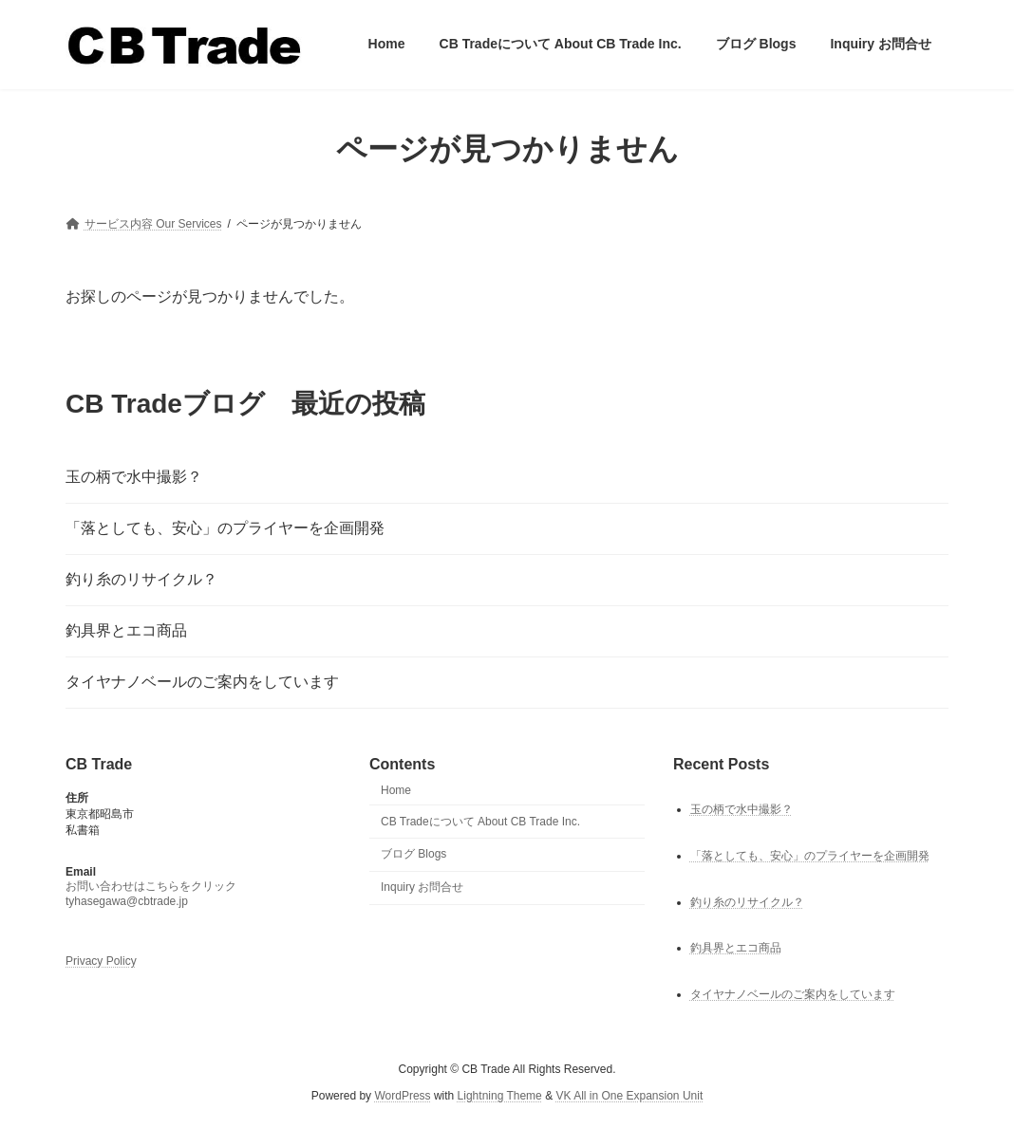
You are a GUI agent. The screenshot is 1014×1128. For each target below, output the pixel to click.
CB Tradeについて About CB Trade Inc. (480, 821)
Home (396, 790)
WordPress (402, 1095)
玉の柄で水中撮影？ (134, 477)
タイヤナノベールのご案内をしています (202, 682)
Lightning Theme (500, 1095)
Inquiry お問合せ (422, 887)
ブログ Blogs (413, 853)
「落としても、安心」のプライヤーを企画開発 (225, 528)
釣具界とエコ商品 (126, 630)
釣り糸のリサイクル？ (141, 579)
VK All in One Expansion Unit (629, 1095)
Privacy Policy (101, 961)
